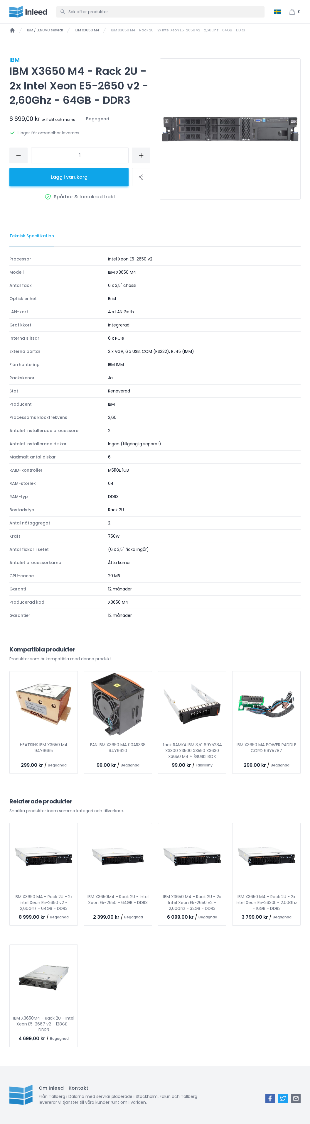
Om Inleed (51, 1088)
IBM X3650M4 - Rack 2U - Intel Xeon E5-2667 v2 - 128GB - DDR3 (43, 1024)
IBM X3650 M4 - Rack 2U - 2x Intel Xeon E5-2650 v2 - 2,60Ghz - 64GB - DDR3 (44, 902)
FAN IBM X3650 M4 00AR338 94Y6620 (118, 748)
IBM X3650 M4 (87, 30)
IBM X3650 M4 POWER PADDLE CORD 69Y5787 (266, 748)
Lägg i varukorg (69, 177)
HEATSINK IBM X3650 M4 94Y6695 (44, 748)
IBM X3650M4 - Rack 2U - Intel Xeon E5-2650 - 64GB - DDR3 (118, 899)
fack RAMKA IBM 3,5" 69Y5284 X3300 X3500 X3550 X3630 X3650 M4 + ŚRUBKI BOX (192, 750)
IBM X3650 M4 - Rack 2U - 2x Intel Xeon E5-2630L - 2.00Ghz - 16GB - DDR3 (266, 902)
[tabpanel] (155, 437)
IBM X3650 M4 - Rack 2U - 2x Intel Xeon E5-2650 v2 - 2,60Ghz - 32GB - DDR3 (192, 902)
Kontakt (79, 1088)
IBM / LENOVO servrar (45, 30)
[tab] (31, 236)
